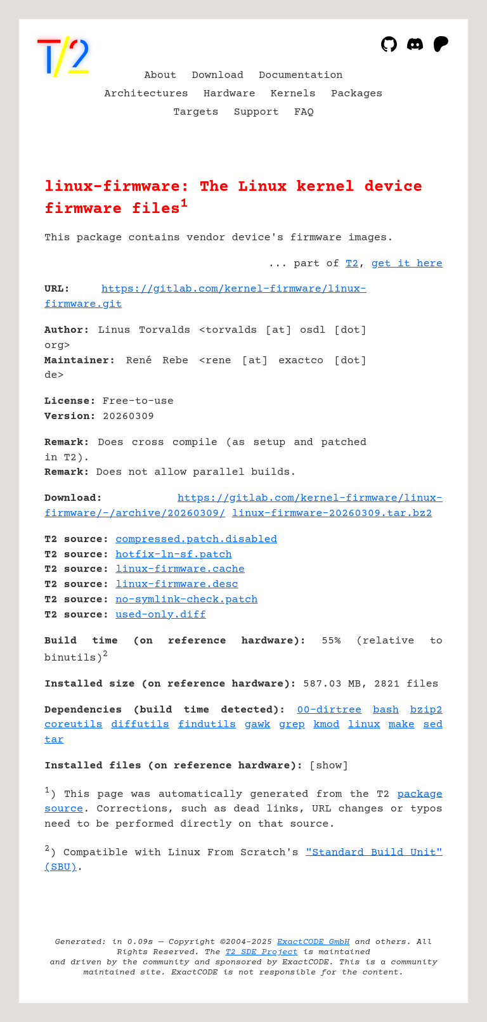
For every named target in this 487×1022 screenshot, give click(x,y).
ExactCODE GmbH (313, 942)
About (160, 76)
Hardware (230, 94)
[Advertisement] (405, 364)
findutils (207, 725)
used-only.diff (160, 615)
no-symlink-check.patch (186, 600)
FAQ (304, 113)
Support (256, 113)
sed (433, 725)
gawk (258, 725)
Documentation (301, 76)
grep (292, 725)
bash (386, 710)
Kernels (293, 94)
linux (364, 725)
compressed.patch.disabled (196, 540)
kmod (326, 725)
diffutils (140, 725)
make (402, 725)
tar (54, 740)
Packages (357, 94)
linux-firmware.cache (180, 570)
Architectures (147, 94)
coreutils (73, 725)
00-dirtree (329, 710)
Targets (195, 113)
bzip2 (426, 710)
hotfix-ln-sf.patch (173, 555)
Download (218, 76)
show (329, 766)
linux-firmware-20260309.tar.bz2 (332, 514)
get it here (407, 264)
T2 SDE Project (261, 952)
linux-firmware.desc (176, 585)
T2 (352, 264)
